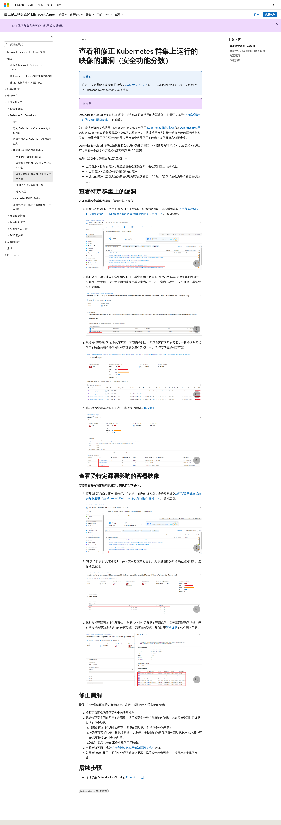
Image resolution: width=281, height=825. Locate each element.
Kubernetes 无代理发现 (161, 127)
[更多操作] (199, 39)
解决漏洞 (149, 408)
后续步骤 (235, 60)
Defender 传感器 (190, 127)
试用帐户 (270, 14)
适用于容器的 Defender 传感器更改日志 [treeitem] (32, 141)
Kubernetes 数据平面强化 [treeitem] (27, 198)
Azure (83, 39)
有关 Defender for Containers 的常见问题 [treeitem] (32, 130)
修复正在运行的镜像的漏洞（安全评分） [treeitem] (33, 176)
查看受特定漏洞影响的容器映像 (247, 51)
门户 (256, 14)
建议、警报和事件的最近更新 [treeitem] (26, 82)
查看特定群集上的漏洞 (242, 46)
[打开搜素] (273, 5)
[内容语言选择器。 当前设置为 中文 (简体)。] (14, 819)
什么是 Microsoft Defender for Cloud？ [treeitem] (26, 67)
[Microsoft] (6, 5)
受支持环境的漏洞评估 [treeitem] (28, 156)
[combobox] (28, 44)
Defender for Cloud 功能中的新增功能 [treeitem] (31, 76)
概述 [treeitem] (15, 121)
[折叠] (52, 37)
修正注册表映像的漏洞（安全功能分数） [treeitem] (33, 165)
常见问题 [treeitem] (21, 191)
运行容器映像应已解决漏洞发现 (131, 747)
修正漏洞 (235, 55)
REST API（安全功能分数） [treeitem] (31, 185)
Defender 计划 (135, 777)
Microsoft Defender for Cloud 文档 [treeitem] (26, 52)
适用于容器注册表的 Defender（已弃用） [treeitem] (32, 207)
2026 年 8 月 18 (134, 85)
